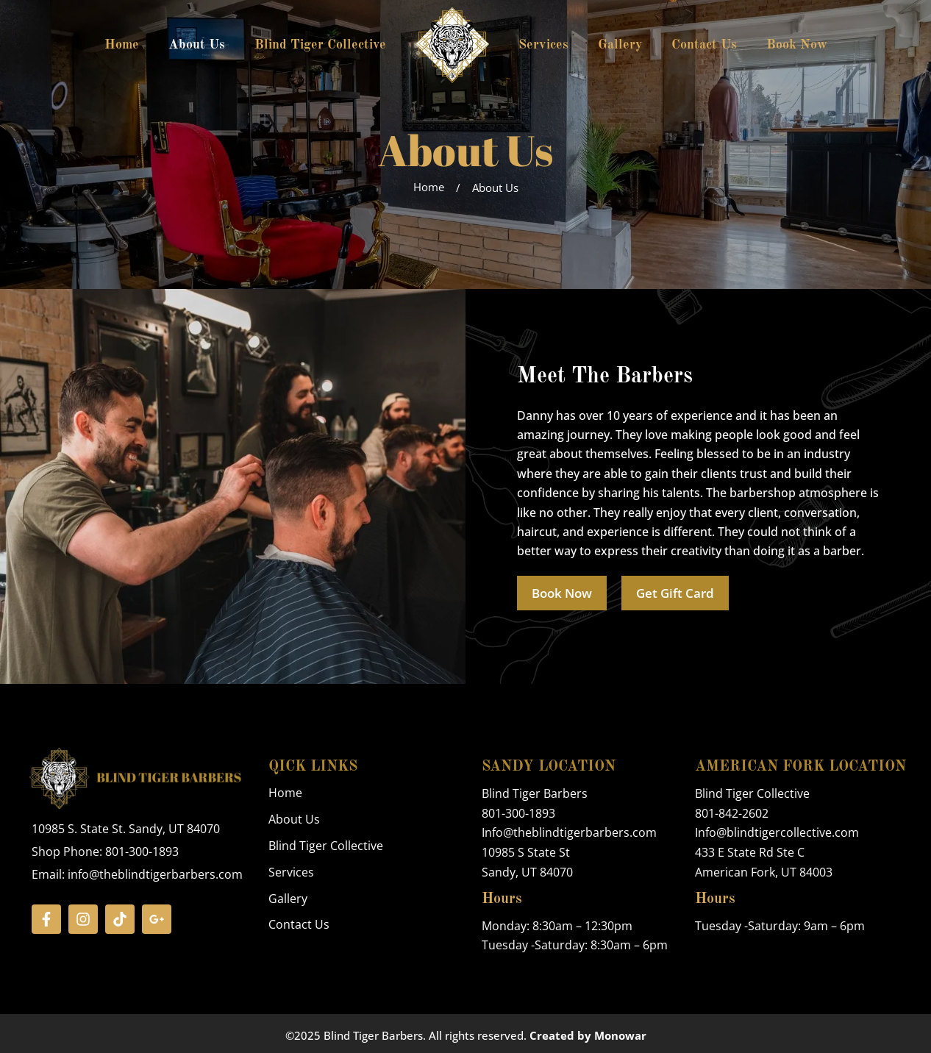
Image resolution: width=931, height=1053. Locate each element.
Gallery (620, 44)
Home (121, 44)
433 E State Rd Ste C (750, 852)
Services (543, 44)
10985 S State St (526, 852)
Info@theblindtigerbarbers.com (569, 833)
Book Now (796, 44)
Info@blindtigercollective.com (777, 833)
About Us (196, 44)
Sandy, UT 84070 (527, 871)
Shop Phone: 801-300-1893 (105, 851)
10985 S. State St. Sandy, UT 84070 (126, 829)
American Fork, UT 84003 (763, 871)
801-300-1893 (518, 813)
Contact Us (704, 44)
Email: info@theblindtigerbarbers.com (137, 874)
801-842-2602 (731, 813)
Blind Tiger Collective (320, 44)
